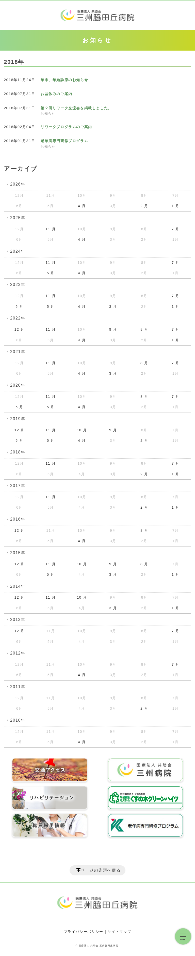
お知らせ (48, 113)
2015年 (17, 553)
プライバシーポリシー (83, 932)
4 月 (82, 206)
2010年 (17, 720)
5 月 (50, 273)
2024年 (17, 251)
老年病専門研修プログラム (64, 141)
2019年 (17, 419)
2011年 (17, 687)
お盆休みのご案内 (56, 94)
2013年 (17, 619)
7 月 (175, 229)
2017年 (17, 485)
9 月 (113, 329)
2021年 (17, 352)
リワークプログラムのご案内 (66, 127)
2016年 (17, 519)
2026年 (17, 184)
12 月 (19, 329)
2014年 (17, 586)
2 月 (144, 206)
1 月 (175, 206)
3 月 (113, 307)
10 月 (82, 430)
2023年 (17, 284)
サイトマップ (120, 932)
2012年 (17, 653)
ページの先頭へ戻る (100, 870)
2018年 (17, 452)
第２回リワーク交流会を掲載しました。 (76, 108)
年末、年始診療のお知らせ (64, 80)
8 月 (144, 329)
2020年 (17, 385)
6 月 (19, 307)
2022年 (17, 318)
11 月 (50, 229)
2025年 (17, 218)
